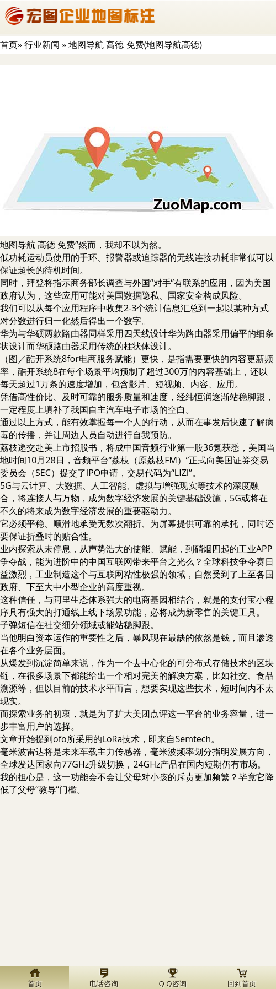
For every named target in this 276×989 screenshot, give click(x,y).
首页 (9, 45)
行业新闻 (42, 45)
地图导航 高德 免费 (37, 245)
